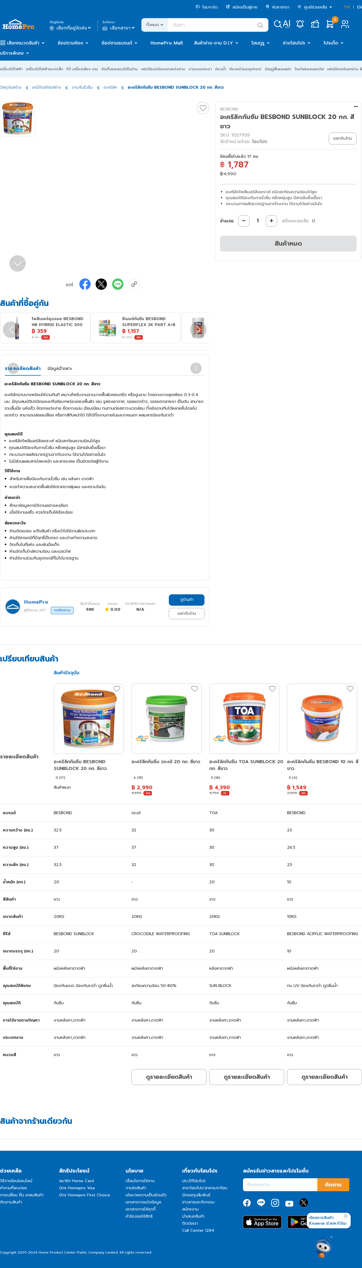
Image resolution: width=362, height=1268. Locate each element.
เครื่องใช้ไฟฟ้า (11, 69)
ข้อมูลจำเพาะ (60, 368)
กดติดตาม (62, 610)
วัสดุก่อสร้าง (10, 87)
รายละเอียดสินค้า (23, 368)
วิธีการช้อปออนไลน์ (16, 1181)
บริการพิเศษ (12, 53)
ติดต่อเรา (190, 1223)
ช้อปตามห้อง (70, 43)
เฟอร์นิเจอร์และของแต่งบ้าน (163, 69)
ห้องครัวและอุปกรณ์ (245, 69)
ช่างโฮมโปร (294, 43)
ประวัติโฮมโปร (194, 1181)
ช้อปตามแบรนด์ (117, 43)
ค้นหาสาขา (277, 7)
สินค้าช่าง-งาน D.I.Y (213, 43)
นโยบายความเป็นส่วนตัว (146, 1195)
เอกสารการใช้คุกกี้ (141, 1209)
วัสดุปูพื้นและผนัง (277, 69)
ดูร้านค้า (186, 600)
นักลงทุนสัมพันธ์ (196, 1195)
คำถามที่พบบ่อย (13, 1188)
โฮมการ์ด (207, 7)
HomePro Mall (166, 43)
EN (359, 7)
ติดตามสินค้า (11, 1202)
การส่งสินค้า (136, 1188)
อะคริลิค (110, 87)
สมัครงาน (190, 1209)
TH (347, 7)
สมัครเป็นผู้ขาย (241, 7)
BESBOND (229, 109)
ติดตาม (333, 1185)
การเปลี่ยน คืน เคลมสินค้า (22, 1195)
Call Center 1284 (198, 1230)
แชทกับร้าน (187, 613)
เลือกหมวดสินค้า (23, 43)
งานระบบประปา (200, 69)
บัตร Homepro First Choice (84, 1195)
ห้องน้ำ (220, 69)
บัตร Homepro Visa (77, 1188)
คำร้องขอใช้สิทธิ (139, 1216)
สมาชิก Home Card (76, 1181)
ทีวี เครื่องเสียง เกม (82, 69)
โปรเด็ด (331, 43)
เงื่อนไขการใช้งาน (140, 1181)
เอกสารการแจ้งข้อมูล (143, 1202)
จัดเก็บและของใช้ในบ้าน (119, 69)
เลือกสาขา (119, 28)
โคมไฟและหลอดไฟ (309, 69)
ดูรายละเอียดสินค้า (169, 1077)
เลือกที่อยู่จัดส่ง (71, 28)
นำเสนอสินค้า (193, 1216)
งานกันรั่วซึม (82, 87)
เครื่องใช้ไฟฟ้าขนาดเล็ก (44, 69)
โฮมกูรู (257, 43)
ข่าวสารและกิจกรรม (198, 1202)
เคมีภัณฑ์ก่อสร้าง (46, 87)
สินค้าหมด (288, 243)
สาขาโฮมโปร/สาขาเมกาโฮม (204, 1188)
